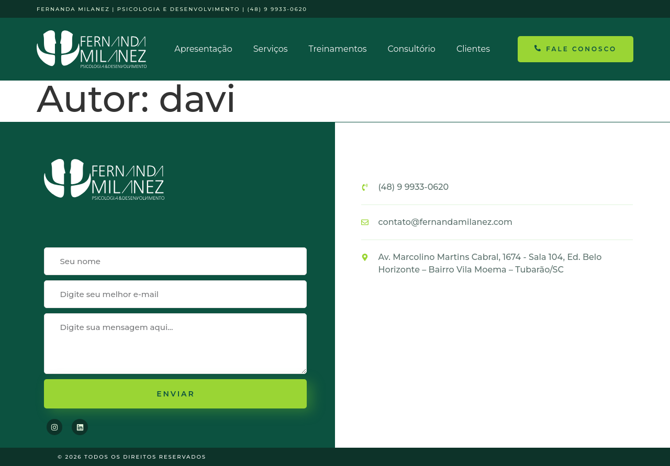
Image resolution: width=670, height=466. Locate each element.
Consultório (411, 49)
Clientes (473, 49)
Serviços (270, 49)
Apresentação (203, 49)
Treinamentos (338, 49)
